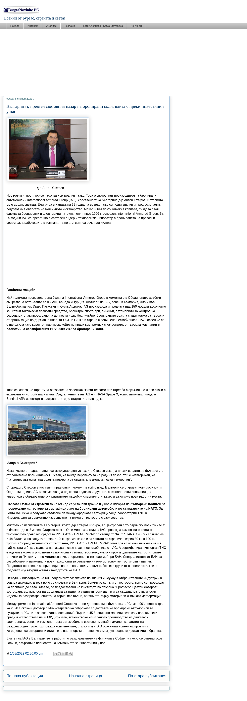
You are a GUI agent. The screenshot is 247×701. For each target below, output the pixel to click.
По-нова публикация (24, 676)
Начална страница (85, 676)
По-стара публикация (147, 676)
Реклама (69, 25)
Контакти (136, 25)
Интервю (33, 25)
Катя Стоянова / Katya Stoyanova (103, 25)
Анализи (51, 25)
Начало (14, 25)
